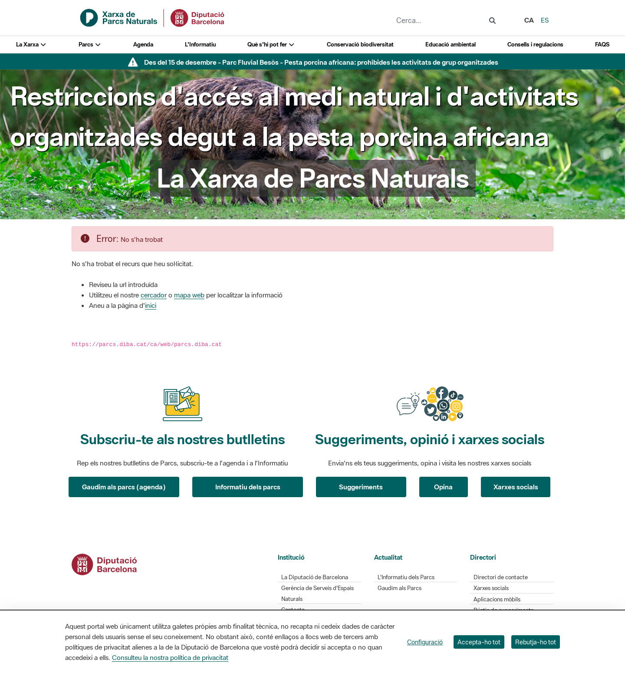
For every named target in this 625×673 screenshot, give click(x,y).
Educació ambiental (450, 44)
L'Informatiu (200, 44)
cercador (154, 294)
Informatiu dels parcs (247, 486)
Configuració (425, 642)
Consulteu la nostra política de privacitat (170, 657)
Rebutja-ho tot (535, 642)
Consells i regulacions (535, 44)
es (545, 20)
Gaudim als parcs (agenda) (124, 486)
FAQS (602, 44)
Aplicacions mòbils (497, 599)
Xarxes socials (515, 486)
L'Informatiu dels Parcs (406, 577)
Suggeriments (361, 486)
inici (150, 305)
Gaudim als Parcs (399, 588)
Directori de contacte (501, 577)
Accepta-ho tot (478, 642)
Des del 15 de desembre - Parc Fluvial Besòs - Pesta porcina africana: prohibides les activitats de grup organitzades (321, 62)
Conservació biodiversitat (360, 44)
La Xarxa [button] (31, 44)
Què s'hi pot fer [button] (271, 44)
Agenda (143, 44)
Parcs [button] (90, 44)
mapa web (189, 294)
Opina (443, 486)
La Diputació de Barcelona (314, 577)
